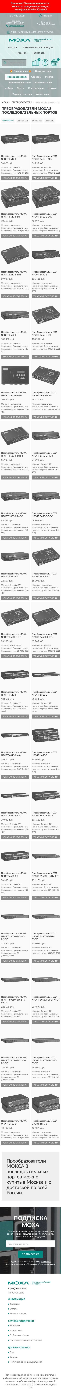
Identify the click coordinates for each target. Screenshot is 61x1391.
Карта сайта (16, 1331)
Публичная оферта (19, 1335)
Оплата (14, 1309)
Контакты (39, 53)
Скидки (14, 1357)
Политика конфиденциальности (26, 1362)
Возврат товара (18, 1314)
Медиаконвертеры (20, 82)
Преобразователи (17, 77)
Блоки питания (43, 82)
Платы (20, 88)
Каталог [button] (13, 48)
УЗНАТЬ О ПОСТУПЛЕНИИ (15, 178)
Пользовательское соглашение (26, 1340)
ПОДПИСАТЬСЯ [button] (30, 1254)
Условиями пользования (38, 1264)
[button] (15, 25)
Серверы (36, 77)
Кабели (9, 88)
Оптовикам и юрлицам (38, 48)
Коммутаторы (43, 71)
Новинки (21, 53)
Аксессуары (42, 94)
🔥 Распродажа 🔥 (20, 71)
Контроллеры (36, 88)
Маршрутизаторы (22, 94)
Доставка (15, 1304)
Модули (49, 77)
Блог (12, 1352)
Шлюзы (52, 88)
